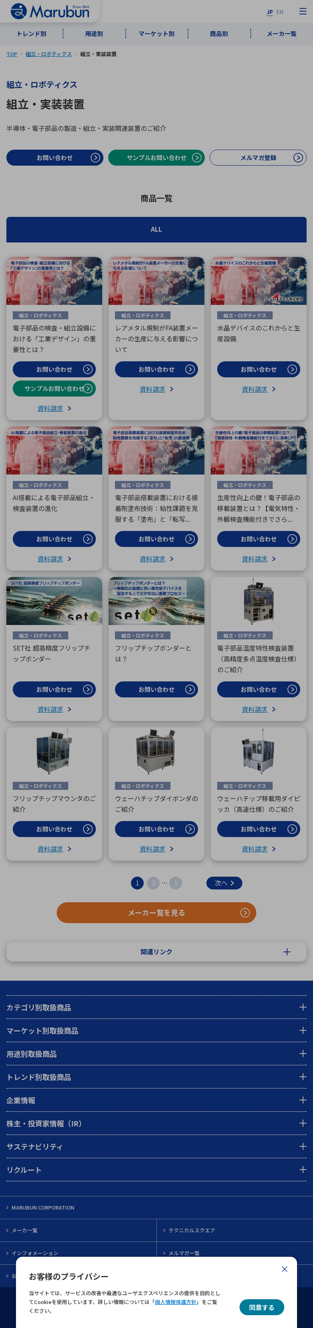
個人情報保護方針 (175, 1302)
